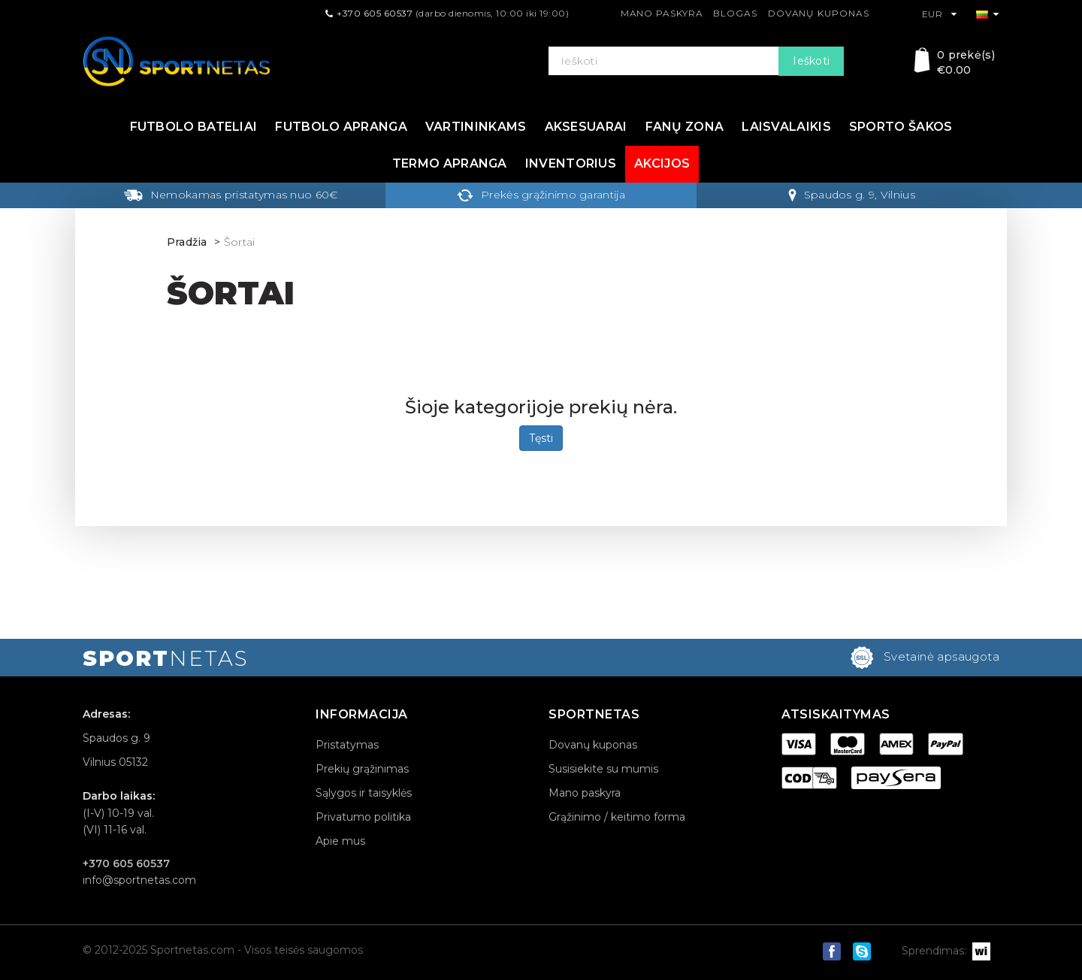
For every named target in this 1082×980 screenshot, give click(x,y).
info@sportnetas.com (139, 880)
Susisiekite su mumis (603, 769)
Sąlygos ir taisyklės (364, 793)
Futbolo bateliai (194, 126)
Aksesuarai (586, 126)
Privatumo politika (363, 817)
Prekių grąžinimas (362, 769)
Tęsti (541, 438)
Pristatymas (347, 745)
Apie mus (340, 841)
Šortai (239, 242)
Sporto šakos (901, 126)
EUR (939, 14)
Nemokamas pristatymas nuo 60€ (230, 194)
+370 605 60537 (375, 13)
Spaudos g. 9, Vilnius (851, 194)
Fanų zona (684, 126)
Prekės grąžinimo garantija (541, 194)
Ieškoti (811, 61)
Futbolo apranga (341, 126)
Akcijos (662, 163)
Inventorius (570, 163)
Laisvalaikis (786, 126)
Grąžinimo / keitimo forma (617, 817)
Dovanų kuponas (818, 13)
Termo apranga (449, 163)
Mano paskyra (662, 13)
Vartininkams (476, 126)
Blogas (735, 13)
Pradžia (187, 242)
